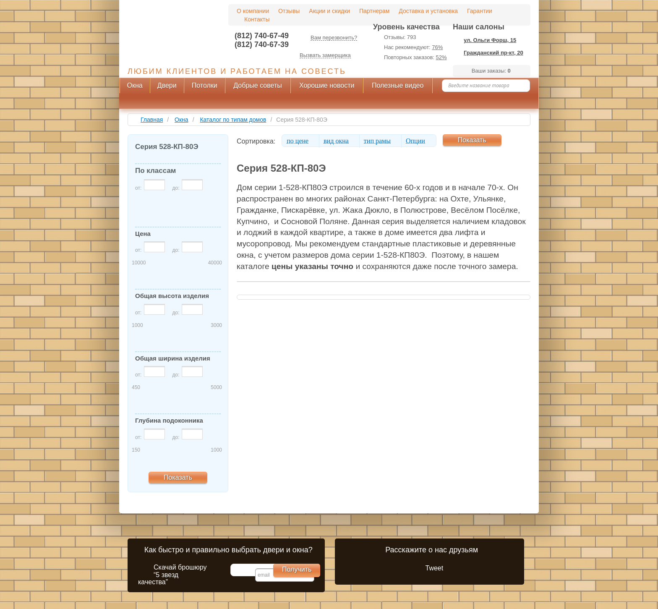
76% (437, 47)
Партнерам (374, 11)
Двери (167, 85)
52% (441, 57)
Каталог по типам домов (233, 119)
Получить (296, 569)
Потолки (204, 85)
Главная (152, 119)
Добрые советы (257, 85)
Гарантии (479, 11)
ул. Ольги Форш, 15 (490, 40)
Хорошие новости (327, 85)
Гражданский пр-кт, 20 (493, 53)
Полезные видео (398, 85)
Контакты (256, 19)
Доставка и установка (428, 11)
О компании (253, 11)
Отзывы (289, 11)
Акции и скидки (329, 11)
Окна (134, 85)
